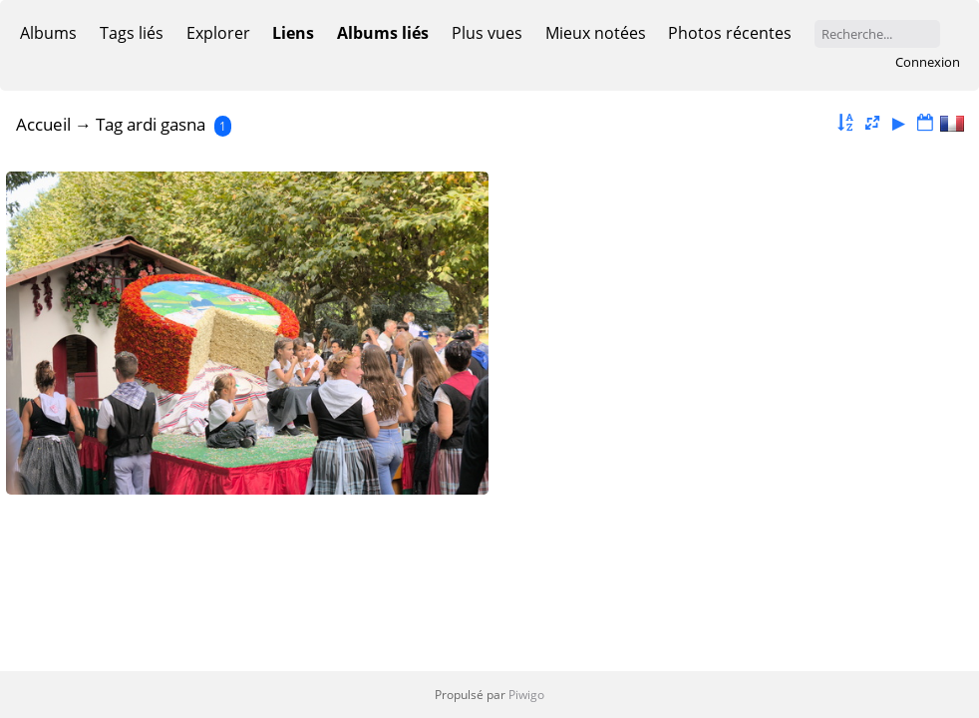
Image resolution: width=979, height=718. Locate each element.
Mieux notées (595, 33)
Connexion (927, 62)
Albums (48, 33)
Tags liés (131, 33)
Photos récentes (730, 33)
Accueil (43, 124)
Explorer (218, 33)
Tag (109, 124)
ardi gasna (166, 124)
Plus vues (487, 33)
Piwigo (526, 694)
